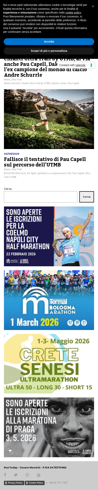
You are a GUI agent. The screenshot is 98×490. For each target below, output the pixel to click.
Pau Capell (73, 83)
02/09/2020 (11, 153)
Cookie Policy (36, 483)
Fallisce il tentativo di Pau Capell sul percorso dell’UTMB (45, 162)
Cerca (8, 189)
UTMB (13, 177)
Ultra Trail (16, 79)
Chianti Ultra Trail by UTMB (35, 83)
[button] (93, 6)
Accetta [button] (49, 41)
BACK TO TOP (56, 482)
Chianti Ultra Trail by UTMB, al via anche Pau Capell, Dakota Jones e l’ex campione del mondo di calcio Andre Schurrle (47, 67)
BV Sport (31, 173)
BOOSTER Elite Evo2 (15, 173)
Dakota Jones (58, 83)
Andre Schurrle (12, 83)
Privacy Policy (15, 483)
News (7, 79)
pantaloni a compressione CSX (54, 173)
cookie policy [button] (73, 12)
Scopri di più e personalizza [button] (49, 50)
